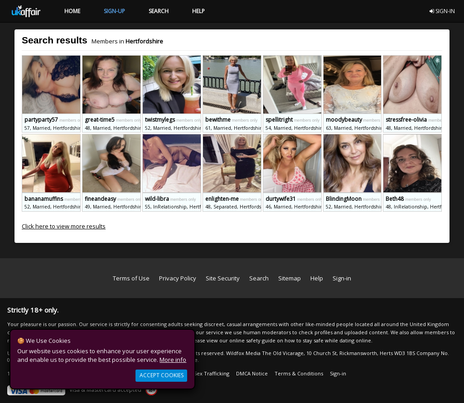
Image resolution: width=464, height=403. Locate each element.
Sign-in (342, 278)
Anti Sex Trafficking (206, 373)
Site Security (223, 278)
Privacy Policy (177, 278)
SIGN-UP (114, 11)
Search (259, 278)
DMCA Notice (252, 373)
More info (173, 360)
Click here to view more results (64, 226)
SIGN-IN (442, 11)
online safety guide (252, 340)
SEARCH (159, 11)
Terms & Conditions (299, 373)
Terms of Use (131, 278)
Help (316, 278)
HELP (198, 11)
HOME (72, 11)
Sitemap (289, 278)
